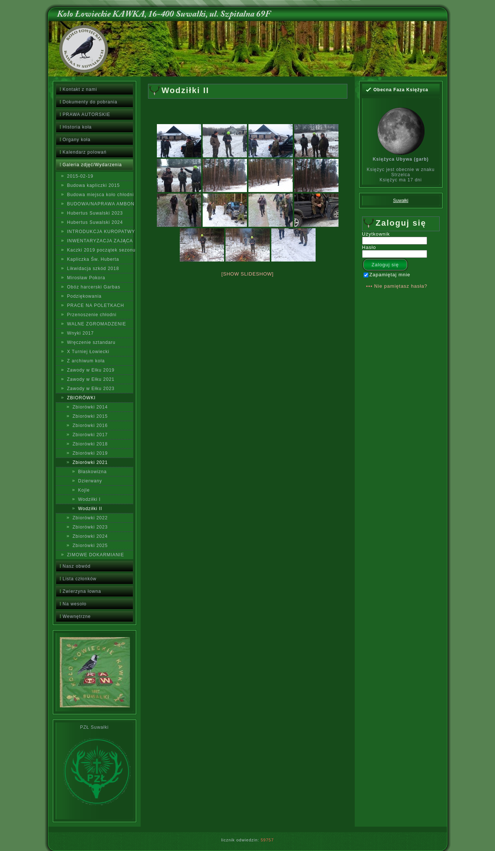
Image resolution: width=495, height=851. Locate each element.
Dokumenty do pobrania (90, 102)
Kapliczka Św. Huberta (93, 259)
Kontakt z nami (80, 89)
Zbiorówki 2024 (90, 536)
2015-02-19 (80, 176)
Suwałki (400, 200)
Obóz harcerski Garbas (93, 287)
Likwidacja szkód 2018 (93, 268)
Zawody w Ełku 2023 (91, 388)
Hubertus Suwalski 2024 (95, 222)
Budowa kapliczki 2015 (93, 185)
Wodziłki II (90, 508)
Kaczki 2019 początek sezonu (100, 250)
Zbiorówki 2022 (90, 517)
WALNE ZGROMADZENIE (96, 324)
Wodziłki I (89, 499)
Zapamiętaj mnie (387, 274)
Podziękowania (84, 296)
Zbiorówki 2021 (90, 462)
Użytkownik (376, 234)
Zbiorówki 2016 (90, 425)
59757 (267, 840)
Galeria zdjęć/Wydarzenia (92, 164)
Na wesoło (75, 603)
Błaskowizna (92, 471)
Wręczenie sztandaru (91, 342)
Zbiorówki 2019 (90, 453)
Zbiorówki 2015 (90, 416)
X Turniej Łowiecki (88, 351)
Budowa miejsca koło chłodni (100, 194)
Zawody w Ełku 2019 (91, 370)
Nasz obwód (77, 566)
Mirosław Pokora (86, 277)
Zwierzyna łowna (82, 591)
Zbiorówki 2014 (90, 407)
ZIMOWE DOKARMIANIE (95, 554)
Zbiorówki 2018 (90, 444)
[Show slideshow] (247, 274)
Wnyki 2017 (80, 333)
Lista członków (80, 578)
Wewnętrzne (77, 616)
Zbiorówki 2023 (90, 527)
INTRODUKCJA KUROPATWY (100, 231)
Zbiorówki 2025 (90, 545)
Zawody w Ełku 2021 (91, 379)
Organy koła (77, 139)
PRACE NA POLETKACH (95, 305)
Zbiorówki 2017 (90, 434)
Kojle (84, 490)
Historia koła (77, 127)
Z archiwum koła (86, 360)
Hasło (369, 247)
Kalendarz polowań (85, 152)
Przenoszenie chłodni (92, 314)
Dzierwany (90, 480)
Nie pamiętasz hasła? (400, 286)
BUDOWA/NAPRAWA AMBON (100, 203)
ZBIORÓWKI (81, 397)
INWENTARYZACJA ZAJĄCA (100, 240)
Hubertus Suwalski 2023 (95, 213)
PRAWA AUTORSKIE (86, 114)
